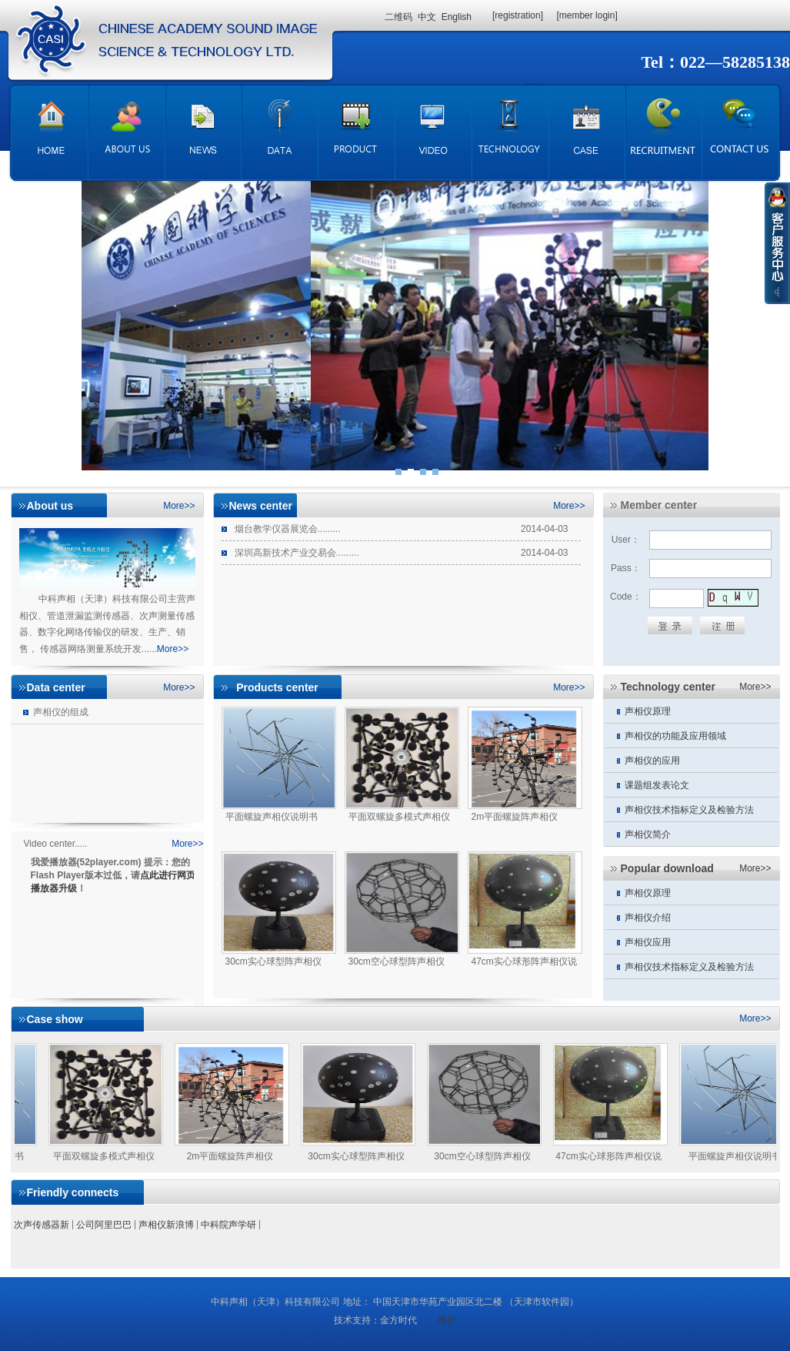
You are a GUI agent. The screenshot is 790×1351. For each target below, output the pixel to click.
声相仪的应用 (642, 758)
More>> (179, 505)
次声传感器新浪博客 (41, 1228)
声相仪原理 (638, 709)
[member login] (586, 15)
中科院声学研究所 (228, 1228)
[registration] (517, 15)
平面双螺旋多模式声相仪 (104, 1156)
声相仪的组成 (49, 709)
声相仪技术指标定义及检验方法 (679, 807)
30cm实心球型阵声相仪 (356, 1156)
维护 (447, 1320)
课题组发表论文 (647, 782)
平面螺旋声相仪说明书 (734, 1156)
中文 (427, 17)
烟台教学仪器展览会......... (281, 526)
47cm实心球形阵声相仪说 (608, 1156)
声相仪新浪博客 (166, 1228)
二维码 (398, 17)
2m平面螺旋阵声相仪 (230, 1156)
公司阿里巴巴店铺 (104, 1228)
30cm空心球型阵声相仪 (482, 1156)
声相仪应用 (638, 939)
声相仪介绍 (638, 915)
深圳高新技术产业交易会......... (290, 550)
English (457, 17)
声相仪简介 (638, 832)
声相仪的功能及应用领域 (665, 733)
